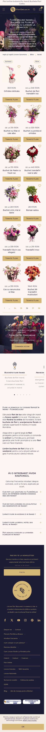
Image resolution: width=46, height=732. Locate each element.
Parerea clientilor (10, 647)
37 (33, 308)
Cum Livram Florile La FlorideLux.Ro (17, 651)
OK (23, 727)
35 (21, 308)
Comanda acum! (22, 347)
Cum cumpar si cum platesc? (14, 643)
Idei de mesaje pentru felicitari (21, 691)
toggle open (4, 9)
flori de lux (20, 9)
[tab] (14, 395)
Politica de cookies (27, 680)
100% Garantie (24, 669)
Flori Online (8, 662)
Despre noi (8, 630)
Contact (18, 630)
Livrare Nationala (10, 673)
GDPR (6, 684)
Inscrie (22, 572)
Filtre (37, 61)
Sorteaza (8, 61)
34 (15, 308)
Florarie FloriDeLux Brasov (13, 634)
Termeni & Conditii (11, 680)
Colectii (7, 658)
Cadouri (16, 658)
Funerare (25, 658)
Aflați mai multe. (30, 720)
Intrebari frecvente (11, 638)
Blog (6, 691)
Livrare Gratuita (10, 669)
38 (39, 308)
